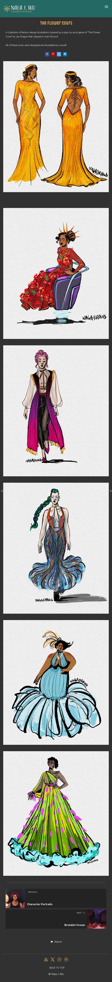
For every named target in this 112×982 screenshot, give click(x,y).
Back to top (56, 968)
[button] (56, 942)
